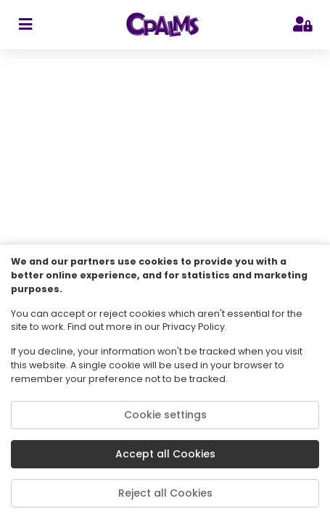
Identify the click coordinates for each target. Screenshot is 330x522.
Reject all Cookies (165, 493)
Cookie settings (165, 414)
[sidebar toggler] (25, 25)
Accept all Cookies (165, 454)
